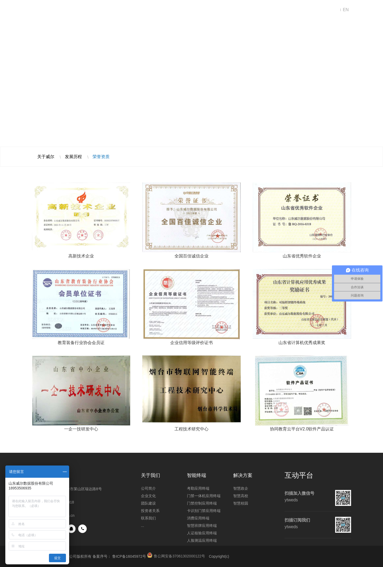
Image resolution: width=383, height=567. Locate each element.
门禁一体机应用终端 (203, 496)
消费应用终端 (198, 518)
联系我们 (279, 10)
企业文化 (148, 496)
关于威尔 (45, 156)
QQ (71, 528)
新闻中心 (204, 10)
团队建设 (148, 503)
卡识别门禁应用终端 (203, 511)
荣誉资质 (101, 156)
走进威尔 (242, 10)
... (142, 525)
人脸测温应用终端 (202, 540)
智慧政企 (240, 488)
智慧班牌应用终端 (202, 525)
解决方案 (130, 10)
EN (346, 9)
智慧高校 (240, 496)
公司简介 (148, 488)
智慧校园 (240, 503)
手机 (82, 528)
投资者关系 (150, 511)
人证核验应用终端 (202, 533)
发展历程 (73, 156)
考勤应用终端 (198, 488)
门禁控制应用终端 (202, 503)
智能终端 (167, 10)
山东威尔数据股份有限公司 (53, 10)
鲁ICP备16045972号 (129, 556)
